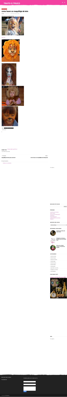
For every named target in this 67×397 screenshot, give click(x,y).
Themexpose (7, 395)
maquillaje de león (10, 128)
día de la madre (53, 256)
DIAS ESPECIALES (53, 217)
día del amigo (53, 261)
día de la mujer (53, 258)
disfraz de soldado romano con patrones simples (60, 246)
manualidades (53, 271)
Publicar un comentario (7, 163)
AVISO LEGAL (52, 213)
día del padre (53, 266)
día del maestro (53, 263)
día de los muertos (54, 259)
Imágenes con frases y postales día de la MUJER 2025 (61, 239)
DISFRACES (52, 215)
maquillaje (5, 128)
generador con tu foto (54, 268)
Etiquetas (52, 219)
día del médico (53, 264)
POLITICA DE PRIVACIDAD (55, 214)
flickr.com (3, 37)
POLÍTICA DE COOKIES (54, 212)
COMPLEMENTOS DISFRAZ (55, 218)
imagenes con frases (54, 269)
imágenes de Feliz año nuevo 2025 (58, 277)
